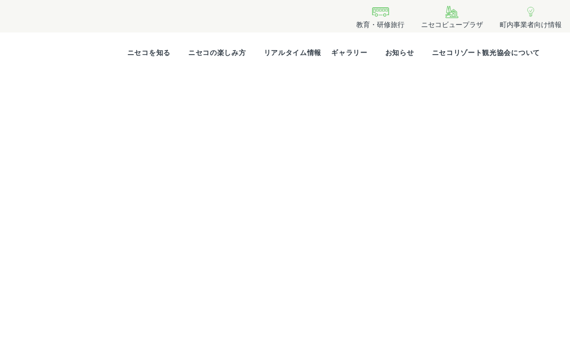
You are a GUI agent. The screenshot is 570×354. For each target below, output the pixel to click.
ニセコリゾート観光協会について (486, 53)
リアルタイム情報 (293, 53)
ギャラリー (349, 53)
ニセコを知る (149, 53)
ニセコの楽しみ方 (217, 53)
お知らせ (399, 53)
